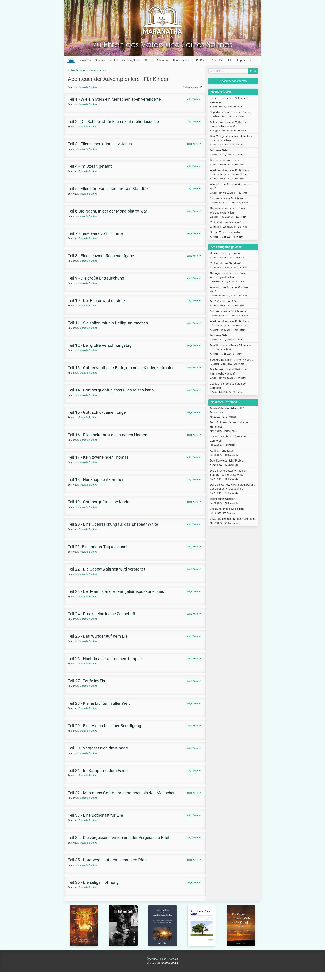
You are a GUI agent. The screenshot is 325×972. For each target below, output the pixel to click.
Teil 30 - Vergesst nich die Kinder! (98, 748)
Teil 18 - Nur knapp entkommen (96, 479)
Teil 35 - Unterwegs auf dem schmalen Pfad (107, 860)
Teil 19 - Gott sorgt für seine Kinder (99, 502)
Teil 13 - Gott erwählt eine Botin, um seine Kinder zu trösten (121, 367)
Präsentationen (182, 60)
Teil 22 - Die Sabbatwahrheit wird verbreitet (106, 569)
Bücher (148, 60)
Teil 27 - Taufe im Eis (86, 681)
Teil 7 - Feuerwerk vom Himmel (96, 233)
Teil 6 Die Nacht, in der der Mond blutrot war (107, 211)
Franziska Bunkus (87, 87)
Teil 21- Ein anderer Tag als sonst (98, 546)
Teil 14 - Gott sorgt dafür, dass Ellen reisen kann (111, 390)
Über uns (100, 60)
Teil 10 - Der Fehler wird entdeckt (97, 300)
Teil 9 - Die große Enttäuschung (96, 278)
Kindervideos (96, 70)
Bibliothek (163, 60)
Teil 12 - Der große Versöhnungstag (100, 345)
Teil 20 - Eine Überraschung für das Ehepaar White (113, 524)
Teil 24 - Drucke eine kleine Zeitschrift (101, 613)
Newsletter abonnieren (233, 81)
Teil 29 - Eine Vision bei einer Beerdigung (104, 725)
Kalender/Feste (131, 60)
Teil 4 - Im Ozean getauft (90, 166)
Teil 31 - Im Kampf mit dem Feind (98, 770)
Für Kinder (201, 60)
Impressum (244, 60)
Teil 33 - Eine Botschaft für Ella (95, 815)
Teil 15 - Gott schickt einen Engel (97, 412)
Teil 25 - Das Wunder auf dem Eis (97, 636)
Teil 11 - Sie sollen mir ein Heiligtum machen (108, 323)
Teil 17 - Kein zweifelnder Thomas (98, 457)
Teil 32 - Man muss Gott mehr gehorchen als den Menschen (122, 793)
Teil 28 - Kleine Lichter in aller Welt (99, 703)
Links (230, 60)
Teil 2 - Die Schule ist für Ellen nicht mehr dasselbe (113, 121)
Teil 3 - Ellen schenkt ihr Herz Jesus (100, 144)
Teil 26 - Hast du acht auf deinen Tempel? (105, 658)
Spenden (217, 60)
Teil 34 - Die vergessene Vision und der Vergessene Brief (119, 837)
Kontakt (173, 959)
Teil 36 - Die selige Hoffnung (93, 882)
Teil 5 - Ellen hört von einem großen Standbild (109, 188)
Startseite (85, 60)
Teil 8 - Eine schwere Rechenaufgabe (101, 255)
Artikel (114, 60)
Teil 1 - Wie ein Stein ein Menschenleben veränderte (114, 99)
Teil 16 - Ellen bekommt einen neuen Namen (107, 435)
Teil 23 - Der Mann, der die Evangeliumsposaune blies (116, 591)
